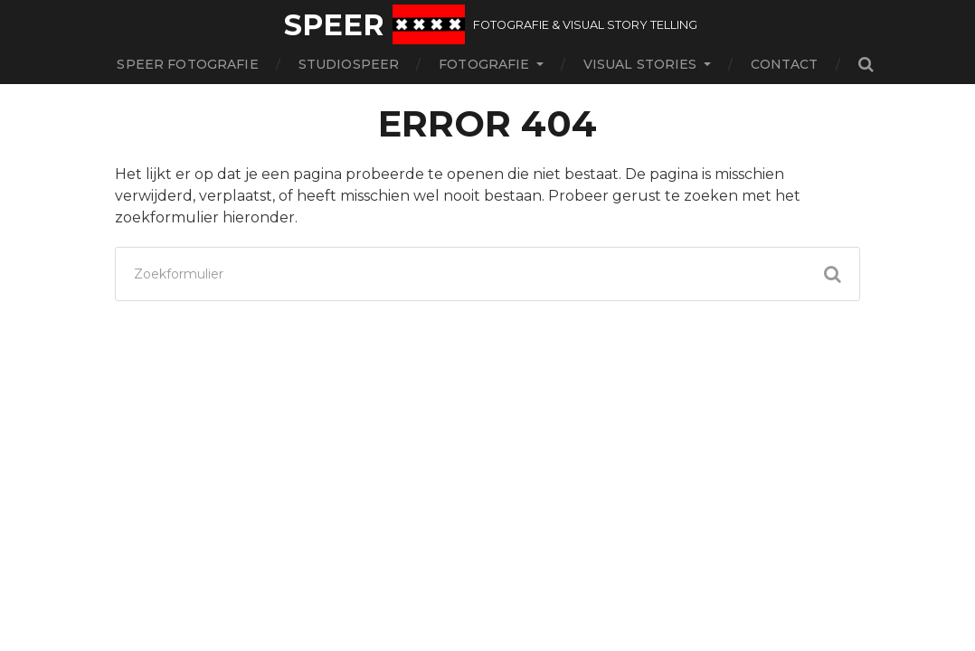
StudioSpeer (349, 64)
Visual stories (640, 64)
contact (785, 64)
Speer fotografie (187, 64)
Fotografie (484, 64)
